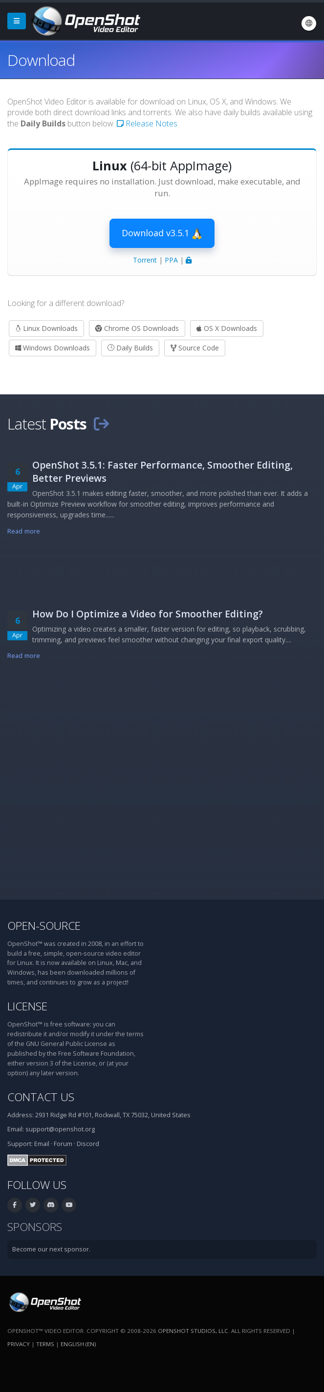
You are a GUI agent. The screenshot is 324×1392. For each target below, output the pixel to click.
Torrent (145, 260)
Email (41, 1144)
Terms (45, 1344)
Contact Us (40, 1097)
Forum (63, 1144)
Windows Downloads (52, 347)
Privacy (18, 1344)
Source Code (195, 347)
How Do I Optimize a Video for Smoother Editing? (147, 613)
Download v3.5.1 (162, 233)
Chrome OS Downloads (137, 328)
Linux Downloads (46, 328)
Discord (88, 1144)
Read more (23, 531)
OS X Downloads (226, 328)
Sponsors (34, 1226)
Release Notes (147, 123)
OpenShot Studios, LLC (193, 1330)
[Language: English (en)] (309, 23)
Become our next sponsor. (51, 1249)
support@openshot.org (60, 1129)
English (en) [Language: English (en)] (78, 1344)
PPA (171, 260)
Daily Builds (130, 347)
